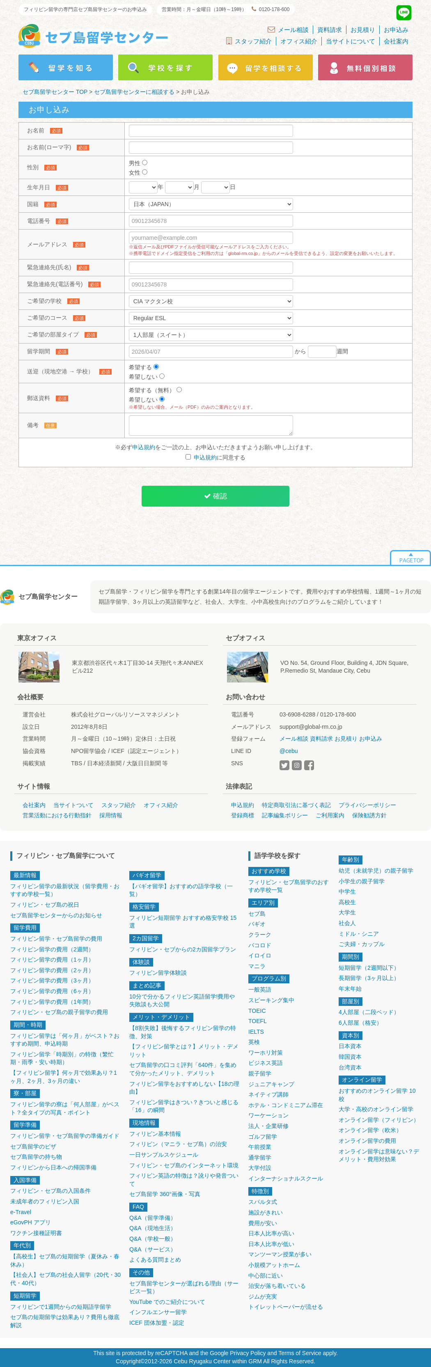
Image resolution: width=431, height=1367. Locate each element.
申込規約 (143, 447)
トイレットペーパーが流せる (285, 1306)
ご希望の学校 (44, 301)
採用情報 (110, 815)
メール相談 (288, 29)
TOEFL (257, 1021)
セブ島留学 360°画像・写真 (164, 1194)
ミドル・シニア (359, 933)
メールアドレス (47, 244)
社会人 (347, 923)
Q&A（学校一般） (152, 1238)
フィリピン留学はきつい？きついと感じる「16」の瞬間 (183, 1106)
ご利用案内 (330, 815)
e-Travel (20, 1212)
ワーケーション (268, 1115)
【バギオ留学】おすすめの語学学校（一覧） (181, 890)
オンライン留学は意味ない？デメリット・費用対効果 (379, 1155)
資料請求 (329, 29)
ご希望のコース (47, 317)
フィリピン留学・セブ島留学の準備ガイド (64, 1136)
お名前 (35, 130)
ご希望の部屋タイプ (53, 334)
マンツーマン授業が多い (280, 1254)
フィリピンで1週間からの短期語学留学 (60, 1306)
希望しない (147, 376)
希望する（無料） (155, 390)
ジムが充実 (262, 1296)
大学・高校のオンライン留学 (376, 1109)
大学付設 (259, 1168)
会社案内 (396, 41)
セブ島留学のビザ (33, 1146)
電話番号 (38, 221)
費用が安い (262, 1223)
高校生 (347, 902)
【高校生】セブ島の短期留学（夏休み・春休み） (64, 1260)
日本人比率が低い (271, 1244)
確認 (215, 496)
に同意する (216, 457)
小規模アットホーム (274, 1265)
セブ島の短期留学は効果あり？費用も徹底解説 (64, 1321)
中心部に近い (265, 1275)
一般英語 (259, 989)
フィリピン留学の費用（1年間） (52, 1002)
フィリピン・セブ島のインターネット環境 (183, 1165)
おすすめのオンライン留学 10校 (377, 1094)
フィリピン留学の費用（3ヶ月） (52, 980)
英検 (254, 1042)
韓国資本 (350, 1056)
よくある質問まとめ (155, 1259)
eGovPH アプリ (30, 1222)
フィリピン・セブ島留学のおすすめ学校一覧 (288, 886)
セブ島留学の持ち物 (36, 1156)
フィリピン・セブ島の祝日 (44, 904)
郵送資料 (38, 398)
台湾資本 (350, 1067)
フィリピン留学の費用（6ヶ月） (52, 991)
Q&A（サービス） (152, 1249)
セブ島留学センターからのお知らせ (56, 915)
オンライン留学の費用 (367, 1140)
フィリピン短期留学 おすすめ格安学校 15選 (182, 921)
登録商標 (242, 815)
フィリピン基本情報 (155, 1133)
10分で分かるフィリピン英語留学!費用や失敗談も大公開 (182, 1000)
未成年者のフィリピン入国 (44, 1201)
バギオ (257, 924)
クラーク (259, 934)
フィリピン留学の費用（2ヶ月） (52, 970)
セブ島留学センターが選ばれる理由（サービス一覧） (183, 1287)
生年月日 (38, 187)
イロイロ (259, 955)
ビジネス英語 (265, 1063)
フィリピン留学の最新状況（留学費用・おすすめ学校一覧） (64, 890)
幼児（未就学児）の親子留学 (376, 870)
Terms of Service (299, 1353)
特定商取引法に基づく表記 (296, 805)
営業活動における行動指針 (57, 815)
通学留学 (259, 1157)
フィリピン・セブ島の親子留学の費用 (59, 1012)
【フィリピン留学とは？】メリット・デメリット (183, 1050)
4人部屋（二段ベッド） (369, 1012)
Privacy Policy (248, 1353)
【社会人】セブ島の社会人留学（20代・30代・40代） (65, 1278)
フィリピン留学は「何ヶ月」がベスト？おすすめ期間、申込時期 (64, 1040)
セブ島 (257, 913)
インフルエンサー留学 (158, 1312)
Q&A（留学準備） (152, 1218)
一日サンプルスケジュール (163, 1154)
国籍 (33, 204)
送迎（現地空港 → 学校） (60, 371)
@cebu (289, 751)
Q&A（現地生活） (152, 1228)
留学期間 (38, 351)
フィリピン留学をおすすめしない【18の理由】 (184, 1087)
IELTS (256, 1031)
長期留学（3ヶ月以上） (369, 978)
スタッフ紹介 (249, 41)
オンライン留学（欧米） (370, 1130)
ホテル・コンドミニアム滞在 (285, 1105)
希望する (144, 367)
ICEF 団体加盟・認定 (156, 1322)
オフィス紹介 (298, 41)
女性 (138, 172)
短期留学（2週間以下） (369, 967)
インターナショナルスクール (285, 1178)
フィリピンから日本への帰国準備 (53, 1167)
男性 (138, 163)
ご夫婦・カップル (362, 944)
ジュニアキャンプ (271, 1084)
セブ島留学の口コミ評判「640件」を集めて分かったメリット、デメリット (182, 1069)
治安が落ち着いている (277, 1286)
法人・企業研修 (268, 1126)
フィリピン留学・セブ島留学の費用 (56, 938)
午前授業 (259, 1147)
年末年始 (350, 988)
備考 (33, 425)
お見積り (363, 29)
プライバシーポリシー (367, 805)
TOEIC (257, 1011)
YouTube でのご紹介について (167, 1302)
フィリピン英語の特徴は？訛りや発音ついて (183, 1179)
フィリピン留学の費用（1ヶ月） (52, 959)
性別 (33, 167)
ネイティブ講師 (268, 1094)
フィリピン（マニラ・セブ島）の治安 (178, 1144)
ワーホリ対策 (265, 1052)
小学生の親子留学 (362, 881)
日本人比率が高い (271, 1233)
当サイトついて (73, 805)
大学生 (347, 912)
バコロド (259, 945)
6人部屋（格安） (360, 1022)
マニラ (257, 966)
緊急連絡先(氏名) (49, 267)
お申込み (396, 29)
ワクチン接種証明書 (36, 1233)
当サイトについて (350, 41)
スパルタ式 (262, 1202)
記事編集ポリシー (285, 815)
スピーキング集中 (271, 1000)
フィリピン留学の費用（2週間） (52, 949)
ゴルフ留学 (262, 1136)
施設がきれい (265, 1212)
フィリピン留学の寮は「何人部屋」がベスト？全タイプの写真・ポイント (64, 1108)
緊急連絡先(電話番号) (55, 284)
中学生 (347, 891)
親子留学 (259, 1073)
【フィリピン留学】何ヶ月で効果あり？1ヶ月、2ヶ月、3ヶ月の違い (63, 1076)
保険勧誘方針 (369, 815)
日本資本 (350, 1046)
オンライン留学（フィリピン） (379, 1120)
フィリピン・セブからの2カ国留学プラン (182, 949)
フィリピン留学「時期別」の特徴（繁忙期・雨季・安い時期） (62, 1058)
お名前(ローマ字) (49, 147)
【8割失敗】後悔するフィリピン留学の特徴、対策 (182, 1032)
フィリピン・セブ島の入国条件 (50, 1190)
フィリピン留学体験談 (158, 972)
